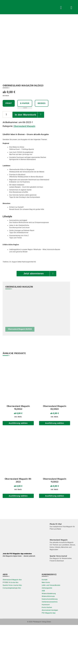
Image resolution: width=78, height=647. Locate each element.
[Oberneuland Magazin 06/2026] (19, 333)
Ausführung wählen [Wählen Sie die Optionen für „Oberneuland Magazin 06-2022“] (18, 518)
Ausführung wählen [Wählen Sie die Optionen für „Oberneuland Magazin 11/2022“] (54, 518)
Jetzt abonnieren (33, 295)
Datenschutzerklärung (49, 621)
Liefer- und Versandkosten (51, 607)
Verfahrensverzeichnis (49, 624)
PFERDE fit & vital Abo (10, 604)
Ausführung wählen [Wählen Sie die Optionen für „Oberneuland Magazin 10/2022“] (18, 445)
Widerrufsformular (48, 618)
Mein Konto (46, 604)
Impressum (46, 627)
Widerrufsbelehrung (49, 616)
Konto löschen (47, 629)
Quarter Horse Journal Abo (12, 607)
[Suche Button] (61, 7)
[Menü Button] (71, 7)
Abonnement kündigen (50, 632)
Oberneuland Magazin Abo (12, 602)
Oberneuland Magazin (24, 148)
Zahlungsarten (47, 610)
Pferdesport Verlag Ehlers (42, 644)
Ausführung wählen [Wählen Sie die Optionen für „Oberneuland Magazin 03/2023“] (54, 445)
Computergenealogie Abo (12, 610)
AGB (43, 613)
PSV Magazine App (48, 635)
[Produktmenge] (7, 136)
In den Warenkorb (25, 136)
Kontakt (44, 602)
